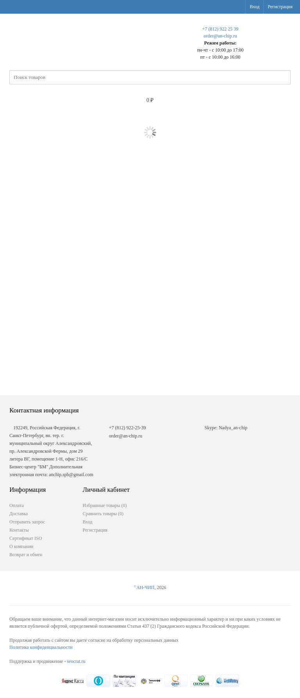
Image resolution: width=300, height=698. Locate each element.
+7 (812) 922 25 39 (220, 29)
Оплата (16, 505)
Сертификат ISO (25, 538)
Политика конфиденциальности (41, 647)
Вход (254, 6)
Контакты (19, 530)
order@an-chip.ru (220, 36)
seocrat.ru (76, 661)
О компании (21, 546)
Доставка (18, 513)
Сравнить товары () (103, 513)
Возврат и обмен (25, 554)
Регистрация (280, 6)
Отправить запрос (27, 522)
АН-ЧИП (144, 587)
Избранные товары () (105, 505)
